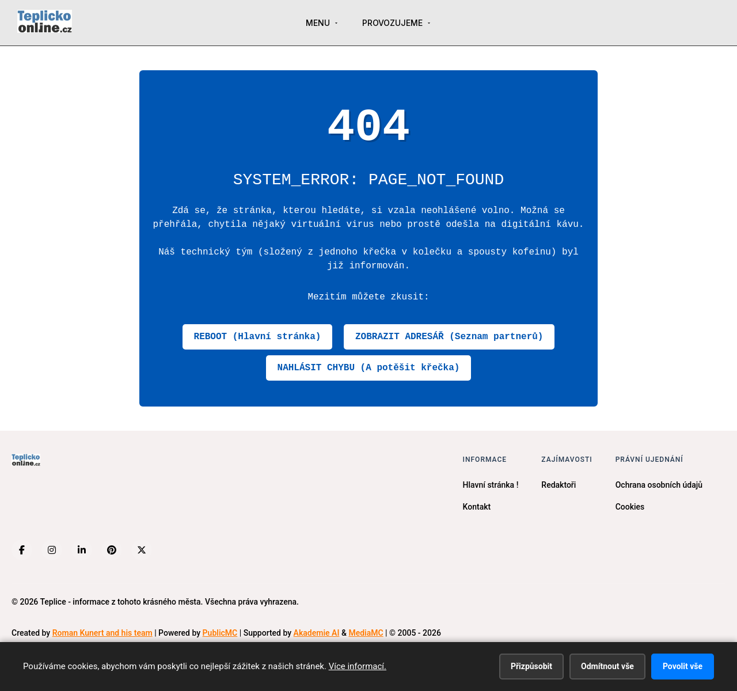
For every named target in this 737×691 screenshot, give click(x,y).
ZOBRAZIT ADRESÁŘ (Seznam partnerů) (449, 337)
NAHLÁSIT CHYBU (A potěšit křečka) (369, 368)
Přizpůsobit (531, 666)
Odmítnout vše (607, 666)
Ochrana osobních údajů (659, 484)
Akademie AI (317, 632)
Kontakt (477, 506)
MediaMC (365, 632)
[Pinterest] (111, 550)
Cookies (630, 506)
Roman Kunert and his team (102, 632)
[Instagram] (51, 550)
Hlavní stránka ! (491, 484)
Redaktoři (558, 484)
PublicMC (220, 632)
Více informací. (357, 666)
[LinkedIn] (81, 550)
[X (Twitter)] (141, 550)
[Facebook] (22, 550)
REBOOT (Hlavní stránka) (257, 337)
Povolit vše (682, 666)
